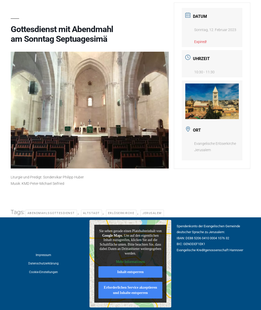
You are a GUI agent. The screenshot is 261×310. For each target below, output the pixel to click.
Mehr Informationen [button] (130, 262)
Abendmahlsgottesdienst (51, 213)
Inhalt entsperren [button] (130, 272)
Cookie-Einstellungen (43, 272)
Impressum (43, 255)
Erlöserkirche (121, 213)
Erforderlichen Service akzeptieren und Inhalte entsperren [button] (130, 290)
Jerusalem (152, 213)
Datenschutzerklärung (43, 263)
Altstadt (91, 213)
